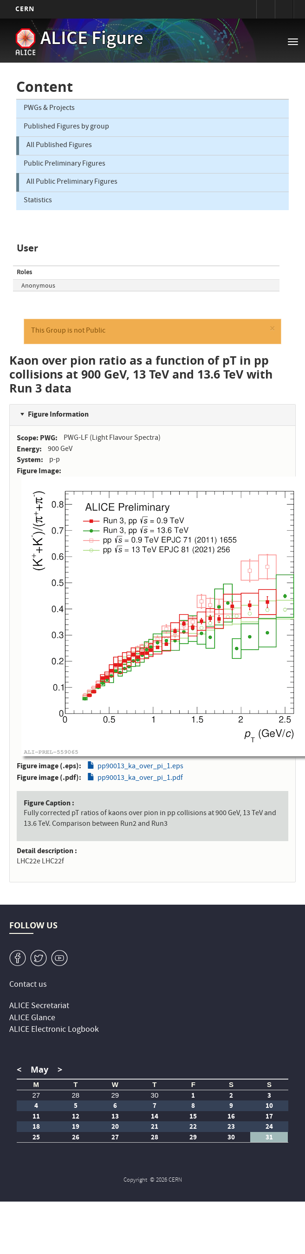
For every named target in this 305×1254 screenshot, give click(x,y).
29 (115, 1095)
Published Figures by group (66, 127)
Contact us (28, 985)
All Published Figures (59, 145)
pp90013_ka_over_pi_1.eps (140, 766)
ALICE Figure (91, 40)
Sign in (265, 9)
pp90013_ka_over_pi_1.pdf (140, 778)
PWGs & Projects (49, 108)
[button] (272, 330)
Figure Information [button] (58, 414)
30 (155, 1095)
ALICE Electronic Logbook (54, 1030)
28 (75, 1095)
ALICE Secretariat (39, 1006)
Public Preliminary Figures (64, 164)
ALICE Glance (32, 1018)
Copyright (136, 1180)
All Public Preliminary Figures (71, 182)
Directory (284, 9)
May (39, 1069)
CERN (24, 8)
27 (36, 1095)
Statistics (38, 200)
